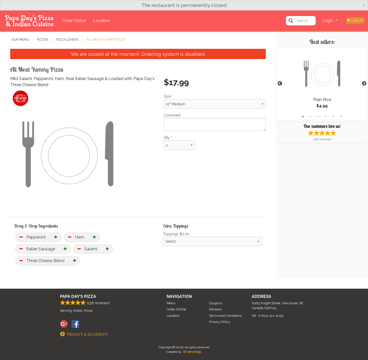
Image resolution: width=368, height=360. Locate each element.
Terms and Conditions (225, 316)
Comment (215, 122)
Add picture (20, 98)
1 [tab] (302, 116)
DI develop (192, 352)
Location (101, 20)
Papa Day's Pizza (78, 296)
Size (215, 101)
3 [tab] (318, 116)
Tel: (268, 316)
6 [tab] (341, 116)
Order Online (74, 20)
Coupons (215, 303)
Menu (171, 303)
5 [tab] (333, 116)
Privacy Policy (219, 322)
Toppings (212, 239)
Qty (179, 143)
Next (364, 83)
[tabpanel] (322, 83)
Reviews (215, 309)
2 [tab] (310, 116)
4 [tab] (325, 116)
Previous (279, 83)
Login (327, 20)
